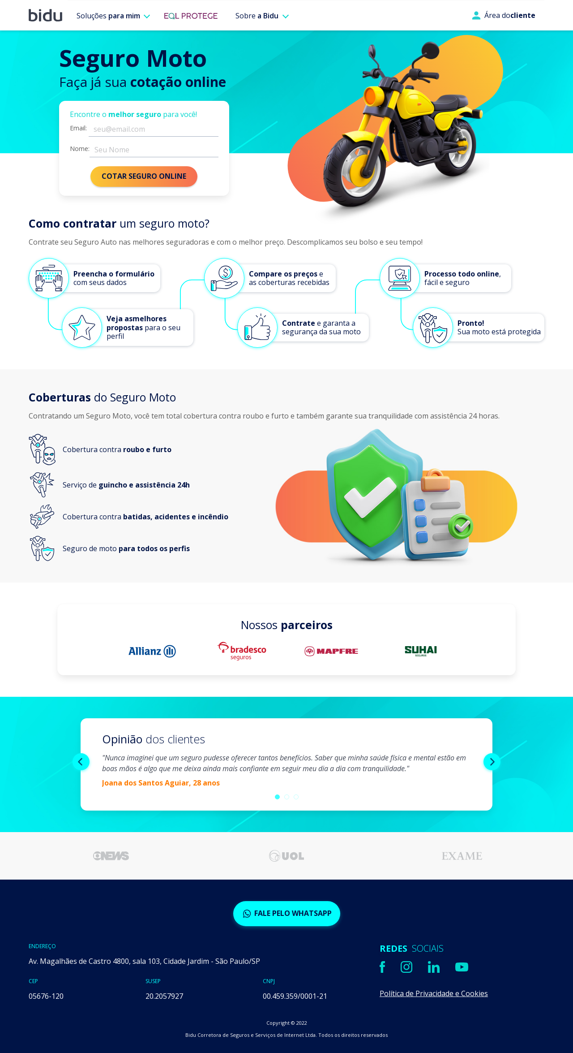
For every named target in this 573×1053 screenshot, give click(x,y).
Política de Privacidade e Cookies (434, 993)
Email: (78, 128)
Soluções (108, 16)
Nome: (80, 149)
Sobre (256, 16)
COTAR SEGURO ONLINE (144, 176)
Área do (503, 15)
